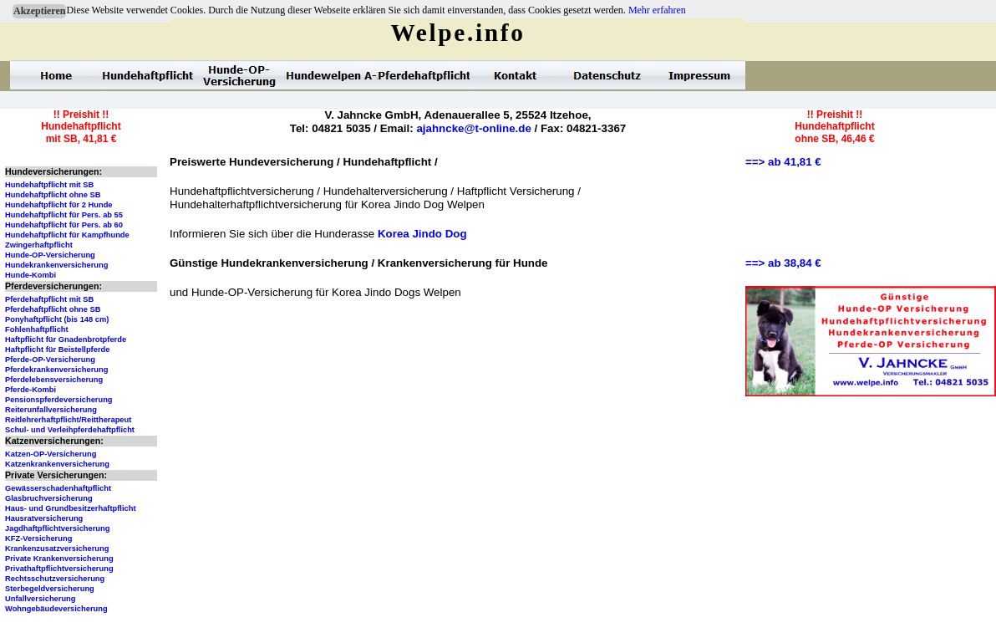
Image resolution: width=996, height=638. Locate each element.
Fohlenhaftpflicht (37, 329)
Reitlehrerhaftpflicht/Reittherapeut (68, 420)
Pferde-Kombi (30, 389)
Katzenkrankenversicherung (57, 464)
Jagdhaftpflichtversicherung (57, 528)
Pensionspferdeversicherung (59, 400)
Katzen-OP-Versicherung (50, 454)
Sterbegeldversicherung (49, 588)
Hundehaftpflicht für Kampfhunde (67, 235)
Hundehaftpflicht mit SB (49, 185)
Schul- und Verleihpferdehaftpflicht (70, 430)
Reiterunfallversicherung (51, 410)
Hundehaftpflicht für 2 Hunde (59, 205)
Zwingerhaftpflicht (39, 245)
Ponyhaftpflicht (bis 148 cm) (57, 319)
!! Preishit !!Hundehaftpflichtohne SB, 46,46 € (834, 127)
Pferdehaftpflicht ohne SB (53, 309)
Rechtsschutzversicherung (54, 578)
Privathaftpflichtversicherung (59, 568)
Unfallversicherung (40, 599)
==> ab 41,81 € (783, 162)
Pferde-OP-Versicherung (50, 359)
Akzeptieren (39, 11)
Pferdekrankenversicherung (56, 369)
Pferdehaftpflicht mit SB (49, 299)
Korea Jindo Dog (422, 233)
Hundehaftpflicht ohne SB (53, 195)
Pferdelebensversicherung (54, 379)
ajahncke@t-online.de (473, 128)
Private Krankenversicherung (59, 558)
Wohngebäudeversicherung (56, 609)
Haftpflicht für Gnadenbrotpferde (65, 339)
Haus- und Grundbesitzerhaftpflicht (70, 508)
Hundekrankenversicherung (56, 265)
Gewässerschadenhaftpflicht (58, 488)
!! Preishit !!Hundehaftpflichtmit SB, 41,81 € (80, 127)
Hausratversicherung (44, 518)
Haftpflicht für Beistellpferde (57, 349)
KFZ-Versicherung (38, 538)
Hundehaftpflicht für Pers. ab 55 (64, 215)
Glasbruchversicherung (49, 498)
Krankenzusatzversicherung (57, 548)
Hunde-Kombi (30, 275)
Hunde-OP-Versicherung (50, 255)
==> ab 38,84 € (783, 263)
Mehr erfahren (657, 10)
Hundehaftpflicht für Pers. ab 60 (64, 225)
